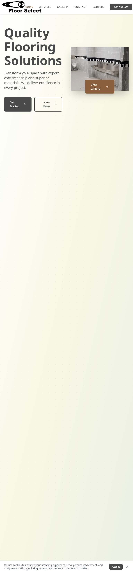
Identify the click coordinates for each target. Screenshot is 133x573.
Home (29, 6)
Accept (116, 566)
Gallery (63, 6)
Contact (80, 6)
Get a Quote (121, 6)
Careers (99, 6)
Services (45, 6)
